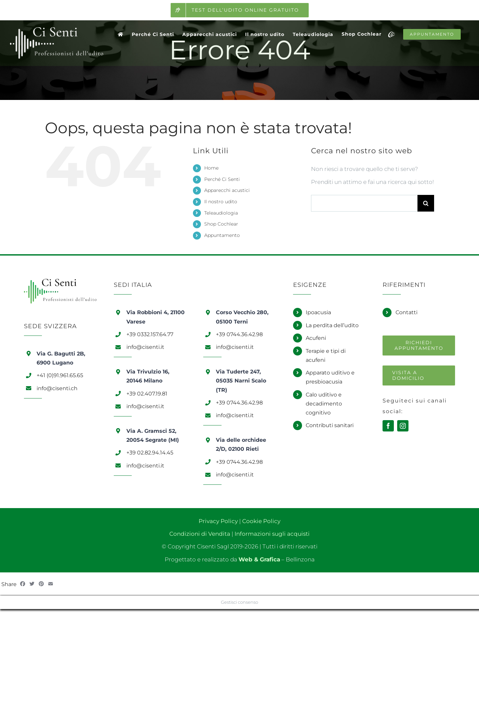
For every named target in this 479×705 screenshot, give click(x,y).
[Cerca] (425, 203)
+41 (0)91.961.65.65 (60, 375)
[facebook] (388, 425)
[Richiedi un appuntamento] (419, 345)
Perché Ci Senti (222, 179)
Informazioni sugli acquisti (272, 533)
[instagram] (402, 425)
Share (9, 584)
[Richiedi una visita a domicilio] (419, 375)
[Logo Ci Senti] (60, 281)
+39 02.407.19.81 (146, 393)
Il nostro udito (220, 202)
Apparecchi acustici (227, 190)
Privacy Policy (218, 521)
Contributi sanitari (330, 425)
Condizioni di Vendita (199, 533)
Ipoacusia (318, 312)
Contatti (406, 312)
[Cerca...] (364, 203)
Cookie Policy (261, 521)
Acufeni (316, 338)
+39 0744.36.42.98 (239, 334)
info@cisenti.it (145, 347)
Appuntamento (222, 235)
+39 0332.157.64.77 (149, 334)
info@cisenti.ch (57, 388)
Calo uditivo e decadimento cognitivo (324, 403)
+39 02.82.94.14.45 (149, 452)
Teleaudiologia (221, 213)
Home (211, 168)
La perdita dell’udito (332, 325)
